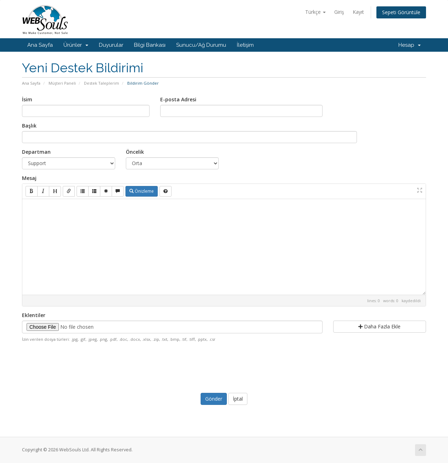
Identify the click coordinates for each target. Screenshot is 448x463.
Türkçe (315, 12)
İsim (27, 99)
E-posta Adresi (178, 99)
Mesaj (29, 178)
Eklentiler (33, 315)
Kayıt (358, 12)
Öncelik (135, 151)
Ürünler (75, 45)
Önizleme (141, 191)
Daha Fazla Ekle (379, 326)
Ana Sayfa (40, 45)
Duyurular (111, 45)
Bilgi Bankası (150, 45)
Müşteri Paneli (62, 83)
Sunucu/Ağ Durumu (201, 45)
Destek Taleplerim (101, 83)
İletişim (245, 45)
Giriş (339, 12)
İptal (238, 398)
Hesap (409, 45)
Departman (36, 151)
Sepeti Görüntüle (401, 12)
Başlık (29, 125)
